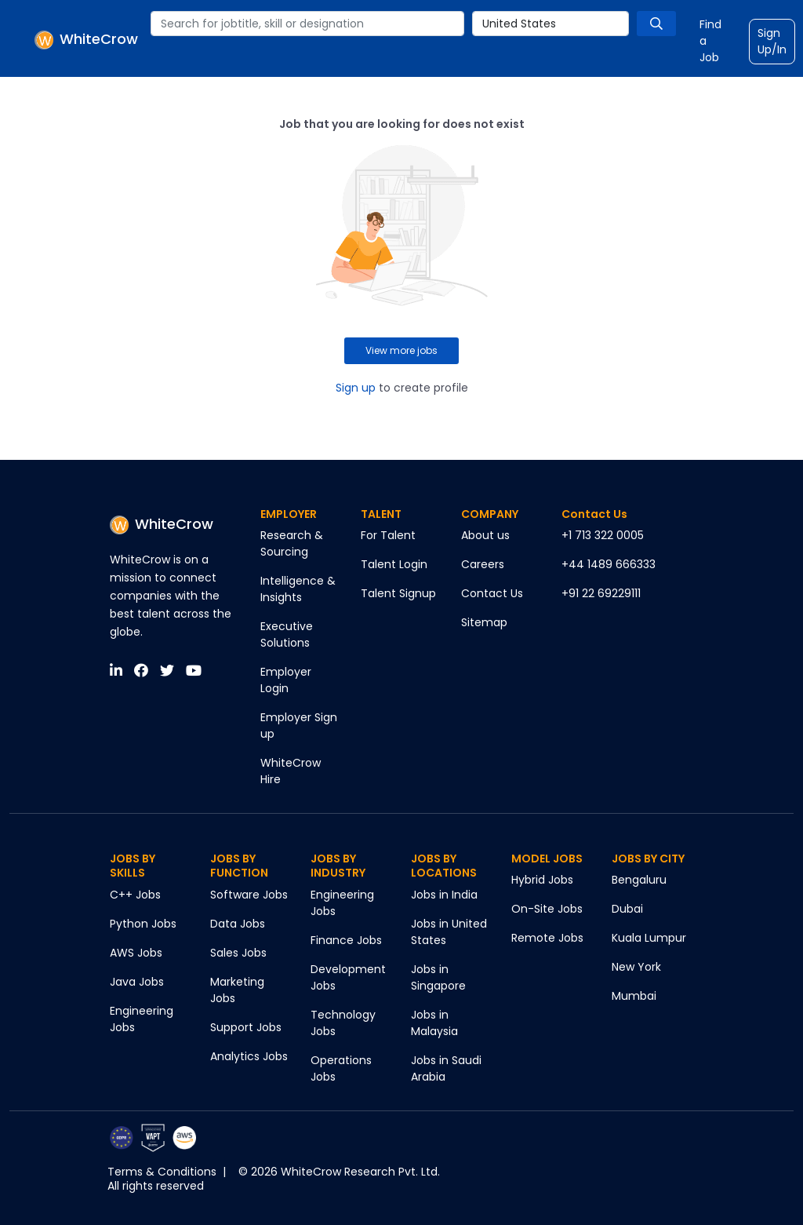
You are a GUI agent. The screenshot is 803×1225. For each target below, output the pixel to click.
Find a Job (710, 40)
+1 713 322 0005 (602, 535)
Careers (482, 564)
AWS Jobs (136, 953)
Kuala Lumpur (649, 938)
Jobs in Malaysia (434, 1023)
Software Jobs (249, 894)
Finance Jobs (346, 940)
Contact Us (492, 593)
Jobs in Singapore (438, 977)
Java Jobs (137, 982)
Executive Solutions (286, 634)
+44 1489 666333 (608, 564)
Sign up (356, 388)
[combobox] (307, 23)
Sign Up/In (772, 41)
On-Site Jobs (547, 909)
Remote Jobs (547, 938)
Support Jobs (246, 1027)
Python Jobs (143, 924)
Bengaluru (639, 880)
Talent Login (394, 564)
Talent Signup (398, 593)
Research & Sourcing (291, 543)
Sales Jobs (238, 953)
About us (485, 535)
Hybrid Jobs (542, 880)
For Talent (388, 535)
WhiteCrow (161, 524)
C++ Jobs (135, 894)
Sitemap (484, 622)
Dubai (627, 909)
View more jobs (401, 350)
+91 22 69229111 (601, 593)
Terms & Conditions (161, 1171)
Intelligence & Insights (298, 589)
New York (636, 967)
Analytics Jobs (249, 1056)
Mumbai (634, 996)
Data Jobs (237, 924)
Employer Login (285, 680)
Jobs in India (444, 894)
